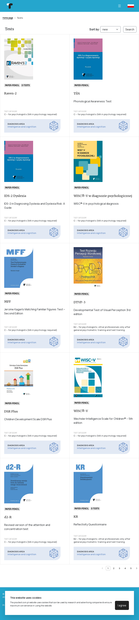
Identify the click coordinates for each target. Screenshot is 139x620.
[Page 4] (125, 568)
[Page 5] (131, 568)
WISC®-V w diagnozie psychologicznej (103, 196)
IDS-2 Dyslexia (15, 196)
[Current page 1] (108, 568)
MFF (7, 301)
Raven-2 (10, 93)
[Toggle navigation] (120, 6)
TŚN (77, 93)
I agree (122, 605)
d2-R (8, 517)
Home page (8, 17)
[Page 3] (119, 568)
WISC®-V (81, 411)
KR (76, 517)
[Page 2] (114, 568)
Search (129, 29)
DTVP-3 (79, 302)
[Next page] (136, 568)
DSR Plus (11, 411)
